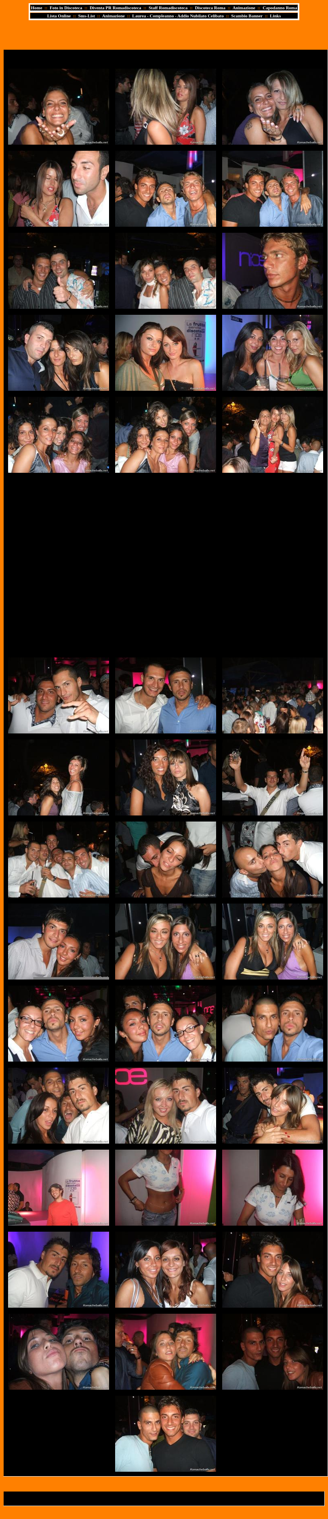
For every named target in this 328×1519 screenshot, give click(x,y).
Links (275, 15)
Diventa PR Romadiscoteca (115, 7)
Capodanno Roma (280, 7)
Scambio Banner (247, 15)
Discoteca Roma (210, 7)
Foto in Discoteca (66, 7)
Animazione (244, 7)
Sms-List (86, 15)
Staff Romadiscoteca (168, 7)
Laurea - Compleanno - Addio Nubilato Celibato (178, 15)
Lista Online (59, 15)
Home (36, 7)
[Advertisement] (86, 565)
